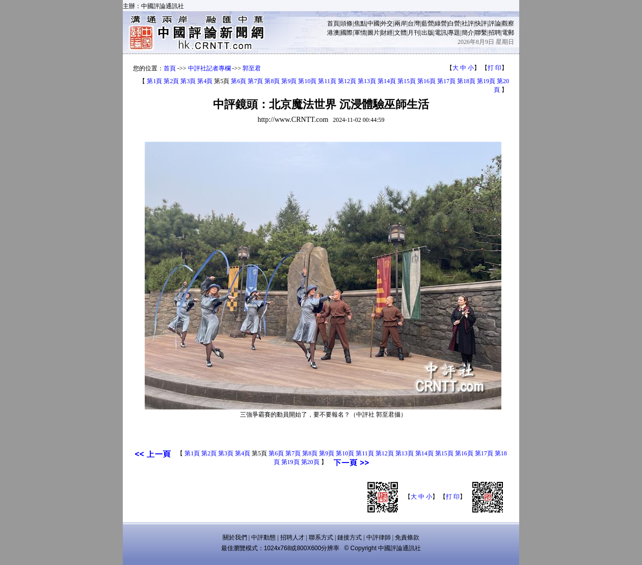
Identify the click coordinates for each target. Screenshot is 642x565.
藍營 (427, 23)
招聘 (495, 32)
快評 (481, 23)
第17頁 (446, 81)
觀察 (508, 23)
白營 (454, 23)
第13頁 (367, 81)
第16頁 (426, 81)
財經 (387, 32)
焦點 (360, 23)
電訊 (441, 32)
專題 (454, 32)
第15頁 (406, 81)
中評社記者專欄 (209, 68)
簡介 (468, 32)
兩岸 (400, 23)
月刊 (414, 32)
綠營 (441, 23)
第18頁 (466, 81)
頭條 (346, 23)
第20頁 (310, 462)
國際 (346, 32)
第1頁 (154, 81)
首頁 (333, 23)
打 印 (494, 67)
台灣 (414, 23)
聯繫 (481, 32)
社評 (468, 23)
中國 (373, 23)
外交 (387, 23)
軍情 (360, 32)
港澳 (333, 32)
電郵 (508, 32)
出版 (427, 32)
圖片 (373, 32)
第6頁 (238, 81)
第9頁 (289, 81)
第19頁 (486, 81)
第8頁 (272, 81)
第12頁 (347, 81)
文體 (400, 32)
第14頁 (387, 81)
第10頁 (307, 81)
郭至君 (252, 68)
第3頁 (188, 81)
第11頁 (327, 81)
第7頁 (255, 81)
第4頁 (204, 81)
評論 (495, 23)
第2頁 (171, 81)
